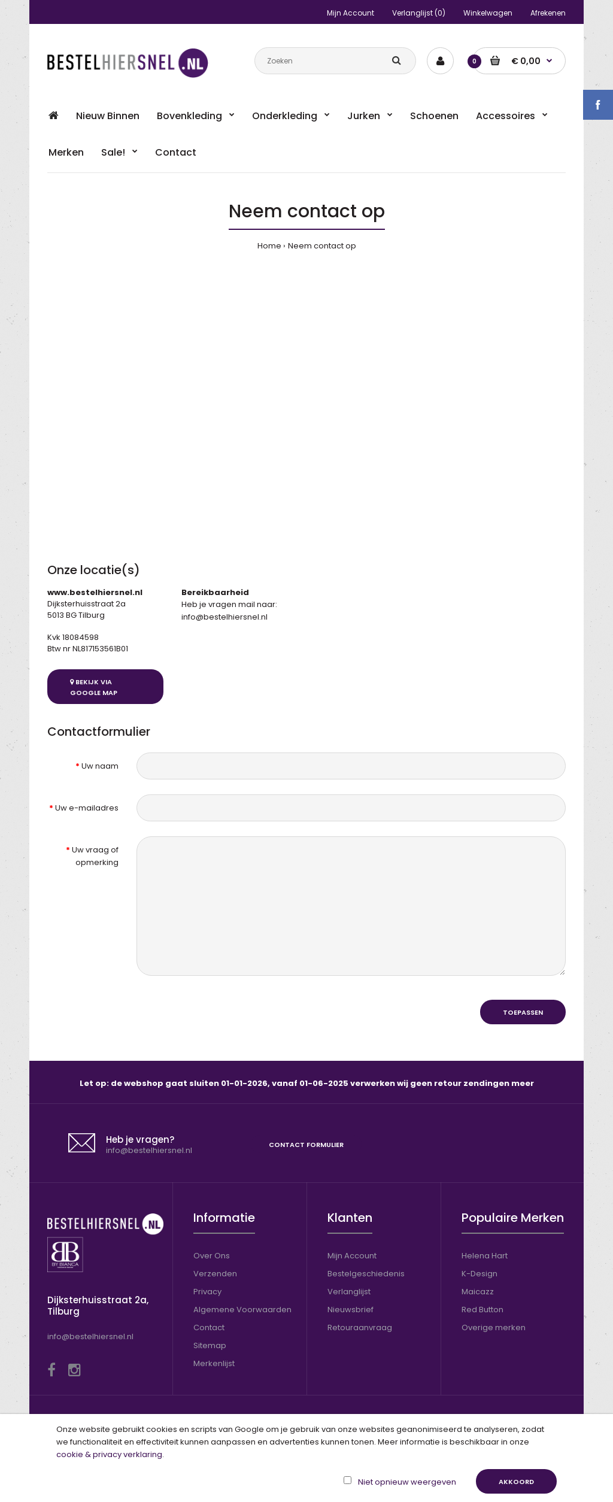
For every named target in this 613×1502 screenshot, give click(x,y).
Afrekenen (548, 13)
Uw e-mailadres (87, 808)
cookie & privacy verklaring (109, 1454)
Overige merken (494, 1327)
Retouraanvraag (359, 1327)
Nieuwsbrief (350, 1309)
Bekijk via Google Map (93, 687)
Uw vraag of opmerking (95, 856)
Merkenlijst (214, 1363)
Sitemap (209, 1345)
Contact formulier (306, 1144)
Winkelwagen (487, 13)
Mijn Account (350, 13)
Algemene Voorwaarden (242, 1309)
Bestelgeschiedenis (366, 1273)
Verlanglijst (349, 1291)
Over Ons (211, 1255)
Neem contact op (322, 245)
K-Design (479, 1273)
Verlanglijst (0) (418, 13)
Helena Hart (485, 1255)
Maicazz (478, 1291)
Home (269, 245)
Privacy (207, 1291)
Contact (208, 1327)
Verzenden (215, 1273)
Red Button (482, 1309)
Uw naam (100, 766)
